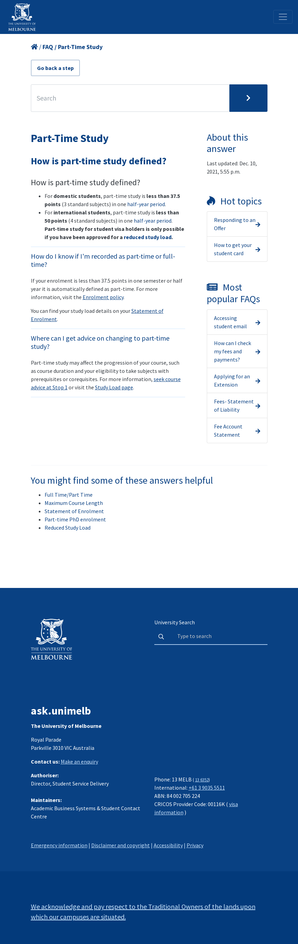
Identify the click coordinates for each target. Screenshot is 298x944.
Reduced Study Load (68, 527)
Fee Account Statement (228, 430)
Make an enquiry (79, 761)
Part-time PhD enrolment (75, 519)
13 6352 (201, 779)
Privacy (195, 845)
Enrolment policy (103, 297)
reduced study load (147, 237)
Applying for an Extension (232, 380)
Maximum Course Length (74, 502)
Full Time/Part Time (69, 494)
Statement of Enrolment (74, 511)
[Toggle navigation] (283, 17)
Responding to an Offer (234, 224)
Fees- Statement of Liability (234, 405)
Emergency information (59, 845)
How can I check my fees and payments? (232, 351)
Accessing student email (230, 322)
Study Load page (114, 387)
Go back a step (55, 67)
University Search (174, 622)
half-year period (146, 204)
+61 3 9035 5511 (207, 787)
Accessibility (168, 845)
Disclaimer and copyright (120, 845)
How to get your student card (233, 249)
